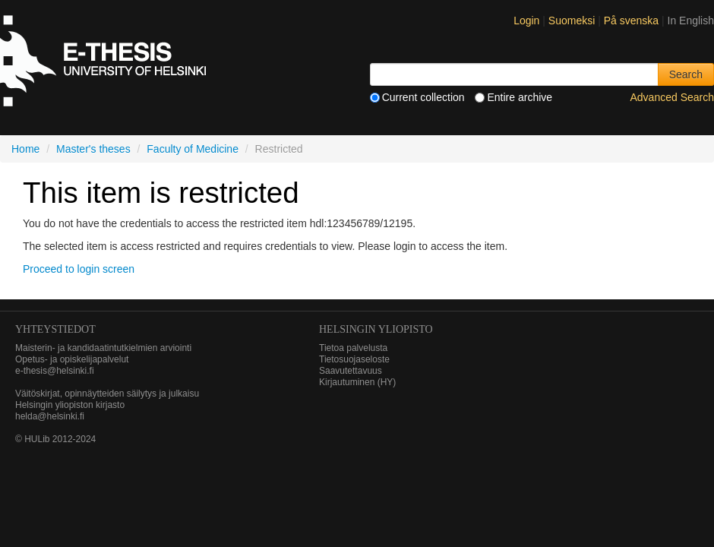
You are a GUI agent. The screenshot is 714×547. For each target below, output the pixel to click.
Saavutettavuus (350, 370)
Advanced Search (672, 97)
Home (25, 149)
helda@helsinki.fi (49, 416)
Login (526, 20)
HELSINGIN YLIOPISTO (376, 329)
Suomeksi (573, 20)
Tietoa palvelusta (353, 348)
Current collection (417, 97)
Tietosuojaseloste (354, 359)
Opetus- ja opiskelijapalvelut (71, 359)
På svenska (633, 20)
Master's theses (93, 149)
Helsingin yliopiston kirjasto (70, 405)
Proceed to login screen (78, 269)
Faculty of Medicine (193, 149)
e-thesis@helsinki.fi (54, 370)
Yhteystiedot (55, 329)
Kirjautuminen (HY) (357, 382)
